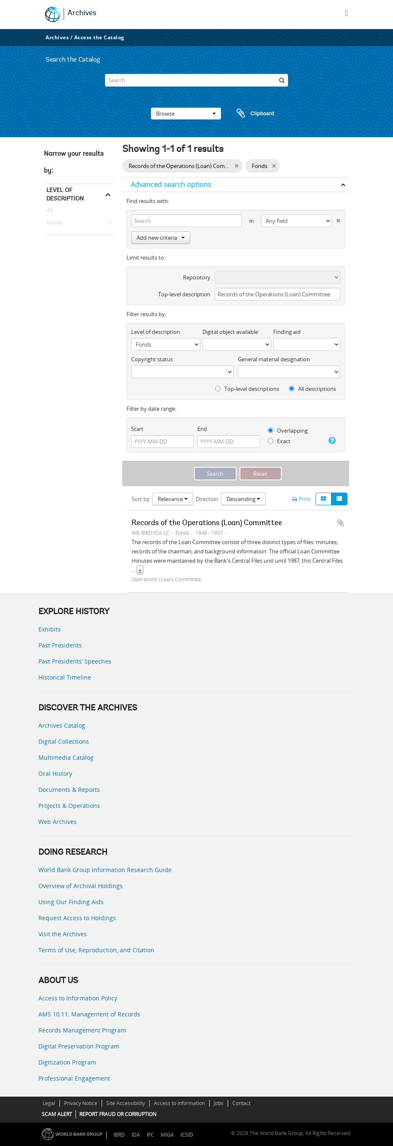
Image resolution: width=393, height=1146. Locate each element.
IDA (136, 1134)
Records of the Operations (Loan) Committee (207, 523)
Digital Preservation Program (78, 1046)
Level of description (65, 194)
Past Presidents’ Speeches (74, 661)
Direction (207, 499)
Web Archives (57, 822)
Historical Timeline (64, 677)
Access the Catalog (99, 37)
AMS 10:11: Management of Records (89, 1014)
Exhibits (49, 629)
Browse (186, 113)
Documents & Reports (69, 790)
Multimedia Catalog (66, 757)
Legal (49, 1103)
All (50, 211)
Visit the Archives (62, 934)
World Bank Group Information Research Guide (105, 870)
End (202, 429)
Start (137, 429)
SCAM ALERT (57, 1114)
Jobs (218, 1103)
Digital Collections (63, 741)
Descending (243, 499)
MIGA (167, 1134)
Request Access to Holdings (77, 918)
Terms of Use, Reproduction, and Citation (96, 950)
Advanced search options (171, 184)
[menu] (346, 13)
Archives (82, 13)
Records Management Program (82, 1030)
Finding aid (287, 332)
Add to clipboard (340, 523)
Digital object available (230, 332)
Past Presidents (60, 645)
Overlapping (288, 430)
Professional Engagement (74, 1078)
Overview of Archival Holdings (80, 886)
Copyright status (152, 359)
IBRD (119, 1134)
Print (301, 499)
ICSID (186, 1134)
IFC (150, 1134)
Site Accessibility (125, 1103)
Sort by (141, 499)
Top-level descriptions (247, 389)
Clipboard (251, 113)
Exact (279, 441)
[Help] (331, 440)
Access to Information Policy (77, 998)
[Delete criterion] (336, 218)
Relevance (173, 499)
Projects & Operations (69, 806)
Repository (196, 277)
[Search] (196, 80)
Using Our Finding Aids (71, 902)
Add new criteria (161, 237)
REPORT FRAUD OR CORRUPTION (117, 1114)
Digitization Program (67, 1062)
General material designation (274, 359)
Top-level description (184, 294)
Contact (241, 1103)
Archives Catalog (61, 725)
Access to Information (179, 1103)
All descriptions (312, 389)
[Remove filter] (236, 166)
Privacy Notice (80, 1103)
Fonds (53, 223)
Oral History (55, 773)
